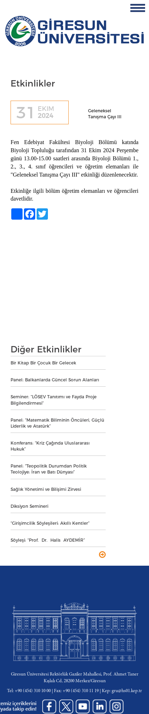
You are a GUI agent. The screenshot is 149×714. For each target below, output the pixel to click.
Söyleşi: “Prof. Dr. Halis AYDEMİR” (48, 540)
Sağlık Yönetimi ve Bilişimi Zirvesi (46, 489)
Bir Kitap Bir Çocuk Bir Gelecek (43, 362)
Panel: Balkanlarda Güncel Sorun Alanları (55, 379)
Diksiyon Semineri (29, 506)
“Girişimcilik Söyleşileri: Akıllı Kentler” (50, 523)
